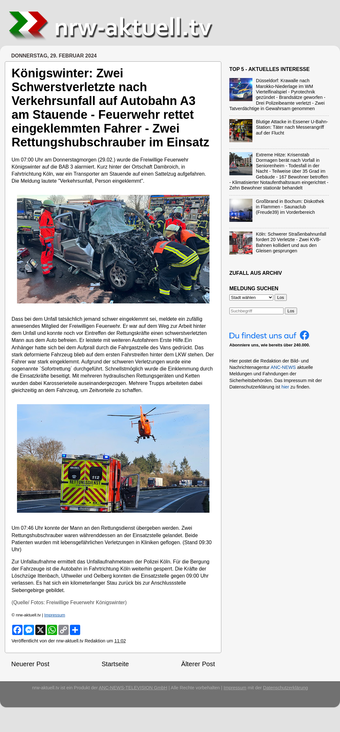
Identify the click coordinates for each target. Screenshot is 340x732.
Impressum (54, 615)
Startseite (115, 663)
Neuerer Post (30, 663)
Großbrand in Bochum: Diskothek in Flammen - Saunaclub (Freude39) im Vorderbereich (290, 207)
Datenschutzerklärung (285, 687)
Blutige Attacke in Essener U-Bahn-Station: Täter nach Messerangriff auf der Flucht (292, 127)
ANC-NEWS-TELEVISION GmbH (133, 687)
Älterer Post (198, 663)
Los (290, 311)
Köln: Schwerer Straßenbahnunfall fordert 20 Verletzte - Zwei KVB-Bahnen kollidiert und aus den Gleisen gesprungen (291, 242)
